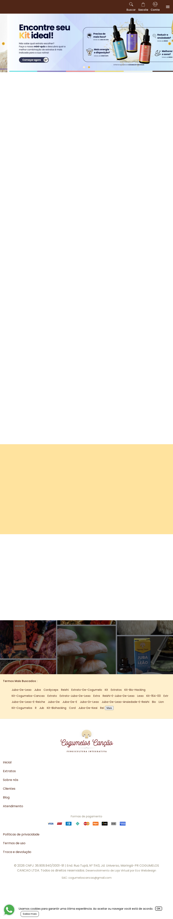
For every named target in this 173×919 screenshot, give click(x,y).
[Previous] (3, 43)
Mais (109, 708)
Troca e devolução (17, 852)
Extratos (9, 771)
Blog (6, 797)
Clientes (9, 788)
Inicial (7, 762)
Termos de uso (14, 843)
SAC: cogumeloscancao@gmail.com (87, 878)
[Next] (169, 43)
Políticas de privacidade (21, 834)
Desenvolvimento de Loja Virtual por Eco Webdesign (121, 870)
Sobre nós (10, 780)
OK (159, 908)
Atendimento (13, 806)
